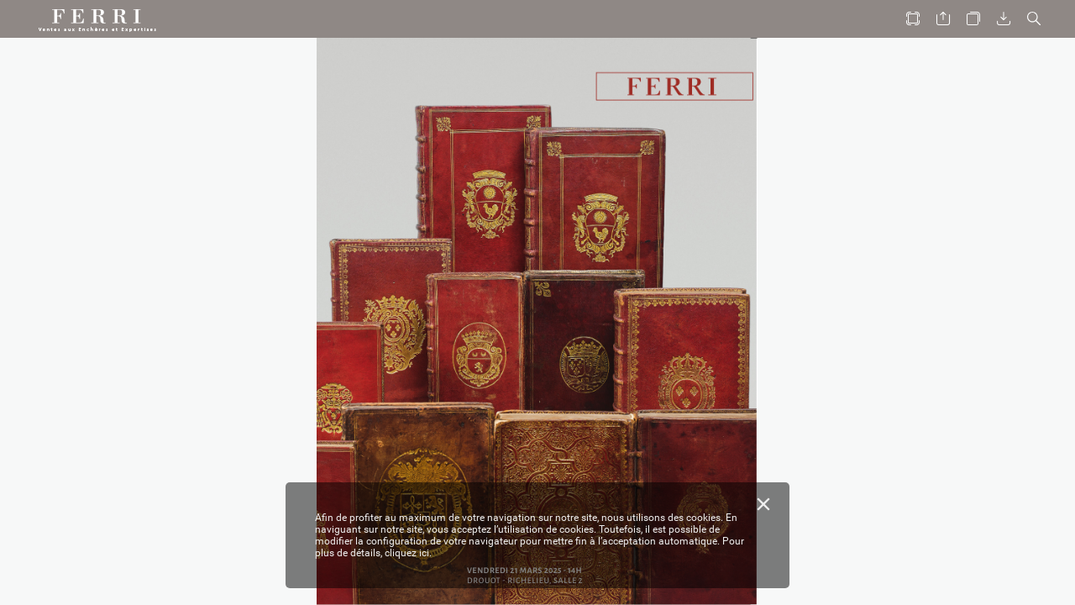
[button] (913, 19)
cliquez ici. (408, 553)
